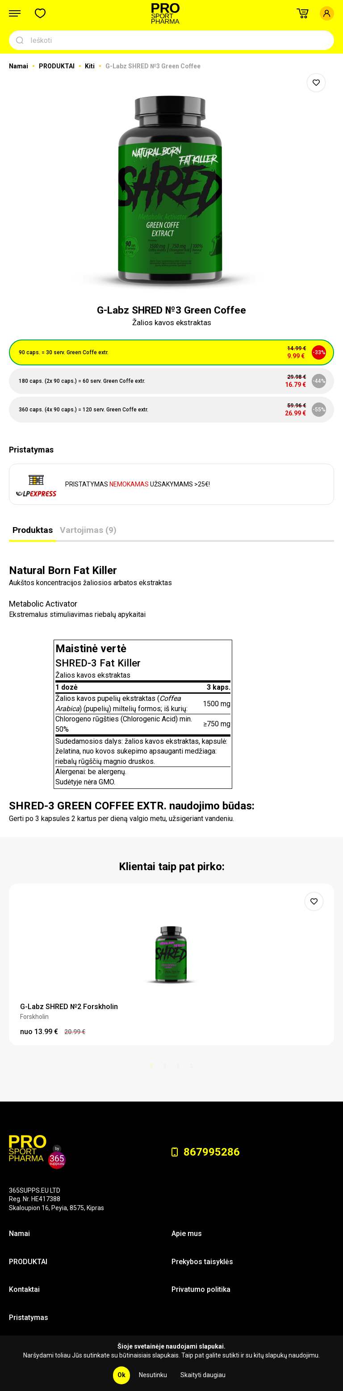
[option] (171, 182)
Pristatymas (28, 1317)
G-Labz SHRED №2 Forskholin (69, 1006)
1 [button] (151, 1065)
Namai (19, 66)
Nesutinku (153, 1374)
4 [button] (191, 1065)
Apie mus (187, 1233)
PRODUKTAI (57, 66)
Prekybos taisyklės (202, 1261)
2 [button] (164, 1065)
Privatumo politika (201, 1289)
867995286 (206, 1152)
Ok (121, 1374)
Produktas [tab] (33, 530)
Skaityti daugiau (203, 1374)
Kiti (90, 66)
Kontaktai (24, 1289)
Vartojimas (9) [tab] (88, 530)
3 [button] (178, 1065)
